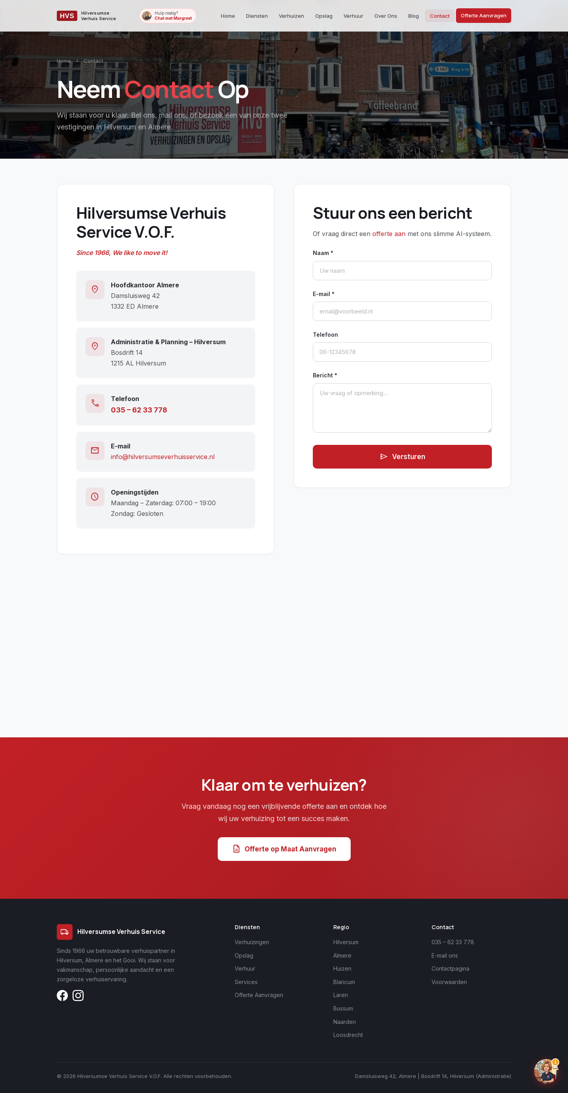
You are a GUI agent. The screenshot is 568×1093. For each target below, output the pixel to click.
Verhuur (353, 16)
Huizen (342, 968)
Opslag (324, 16)
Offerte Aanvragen (483, 15)
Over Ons (385, 16)
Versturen (402, 456)
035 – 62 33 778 (139, 410)
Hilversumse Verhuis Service (111, 932)
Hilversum (346, 942)
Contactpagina (450, 968)
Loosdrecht (348, 1034)
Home (228, 16)
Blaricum (344, 982)
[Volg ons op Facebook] (62, 997)
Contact (440, 16)
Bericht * (325, 375)
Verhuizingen (252, 942)
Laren (340, 995)
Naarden (344, 1021)
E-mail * (323, 294)
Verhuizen (291, 16)
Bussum (343, 1008)
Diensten (257, 16)
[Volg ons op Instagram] (78, 997)
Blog (413, 16)
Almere (342, 955)
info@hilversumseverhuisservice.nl (163, 457)
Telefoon (325, 334)
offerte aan (388, 234)
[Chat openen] (546, 1071)
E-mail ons (445, 955)
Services (246, 982)
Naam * (323, 252)
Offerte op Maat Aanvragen (284, 849)
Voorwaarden (449, 982)
